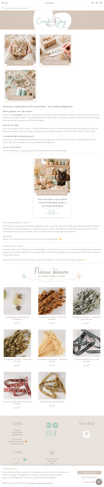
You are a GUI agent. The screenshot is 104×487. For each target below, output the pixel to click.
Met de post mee (52, 459)
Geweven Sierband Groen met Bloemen (86, 360)
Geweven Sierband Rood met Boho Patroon (17, 403)
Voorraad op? (17, 439)
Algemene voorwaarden (52, 470)
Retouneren (52, 461)
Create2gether (17, 432)
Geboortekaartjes (17, 444)
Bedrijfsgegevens (52, 465)
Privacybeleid (52, 468)
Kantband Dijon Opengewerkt (52, 402)
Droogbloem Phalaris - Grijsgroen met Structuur (87, 318)
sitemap (52, 483)
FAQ (52, 463)
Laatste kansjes (17, 434)
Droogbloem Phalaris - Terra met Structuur (52, 318)
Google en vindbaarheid (51, 472)
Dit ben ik (17, 430)
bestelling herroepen (64, 483)
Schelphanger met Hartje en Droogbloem (17, 318)
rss (56, 483)
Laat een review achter (16, 441)
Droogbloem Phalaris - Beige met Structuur (17, 360)
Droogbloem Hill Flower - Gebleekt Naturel (52, 360)
